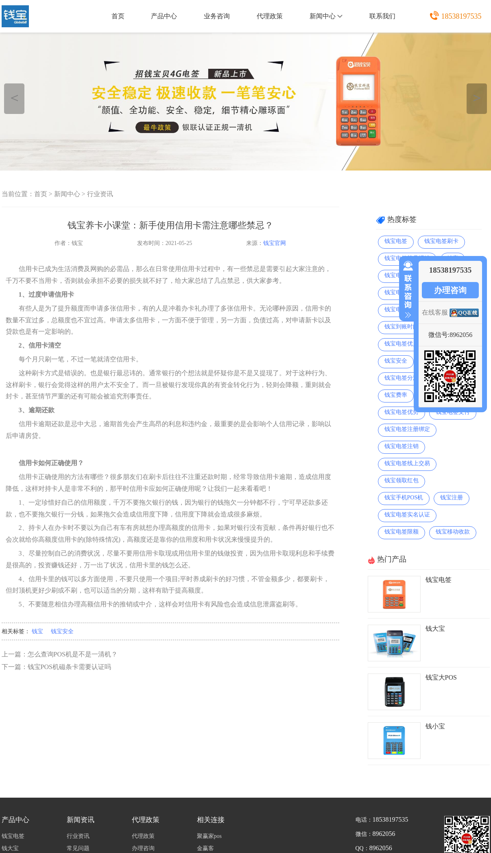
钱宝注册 (451, 497)
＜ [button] (14, 97)
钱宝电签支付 (453, 412)
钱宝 (37, 631)
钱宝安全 (62, 631)
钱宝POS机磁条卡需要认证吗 (69, 666)
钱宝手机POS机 (403, 497)
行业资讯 (100, 193)
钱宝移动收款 (453, 532)
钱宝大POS (441, 677)
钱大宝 (435, 628)
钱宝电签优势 (401, 412)
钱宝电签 (395, 241)
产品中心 (164, 16)
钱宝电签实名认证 (407, 515)
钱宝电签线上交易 (407, 463)
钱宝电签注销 (401, 446)
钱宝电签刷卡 (441, 241)
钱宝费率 (395, 395)
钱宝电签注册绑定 (407, 429)
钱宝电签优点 (401, 344)
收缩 (406, 289)
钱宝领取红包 (401, 480)
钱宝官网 (274, 243)
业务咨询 (217, 16)
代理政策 (270, 16)
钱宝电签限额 (401, 532)
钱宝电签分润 (401, 378)
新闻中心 (326, 16)
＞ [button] (477, 97)
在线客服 (435, 312)
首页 (117, 16)
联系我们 (382, 16)
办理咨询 (450, 290)
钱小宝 (435, 726)
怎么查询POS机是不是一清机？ (73, 654)
